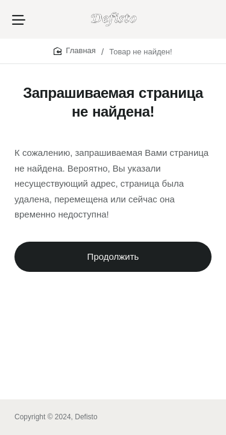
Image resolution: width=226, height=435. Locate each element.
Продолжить (113, 256)
